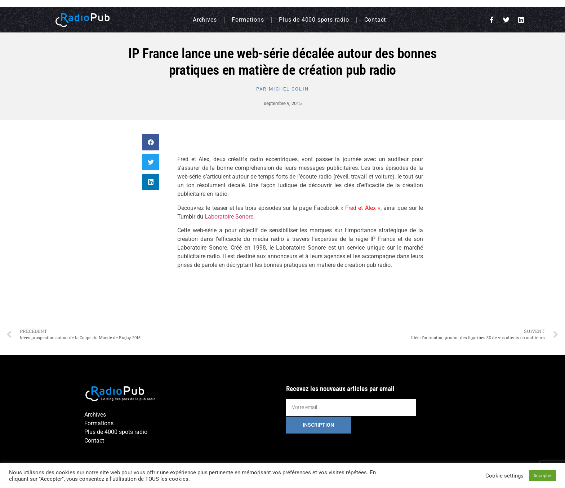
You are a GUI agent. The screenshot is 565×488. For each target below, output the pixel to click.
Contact (375, 19)
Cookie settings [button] (504, 475)
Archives (205, 19)
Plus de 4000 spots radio (314, 19)
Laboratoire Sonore (229, 216)
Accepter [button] (542, 475)
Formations (248, 19)
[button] (150, 142)
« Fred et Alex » (361, 208)
